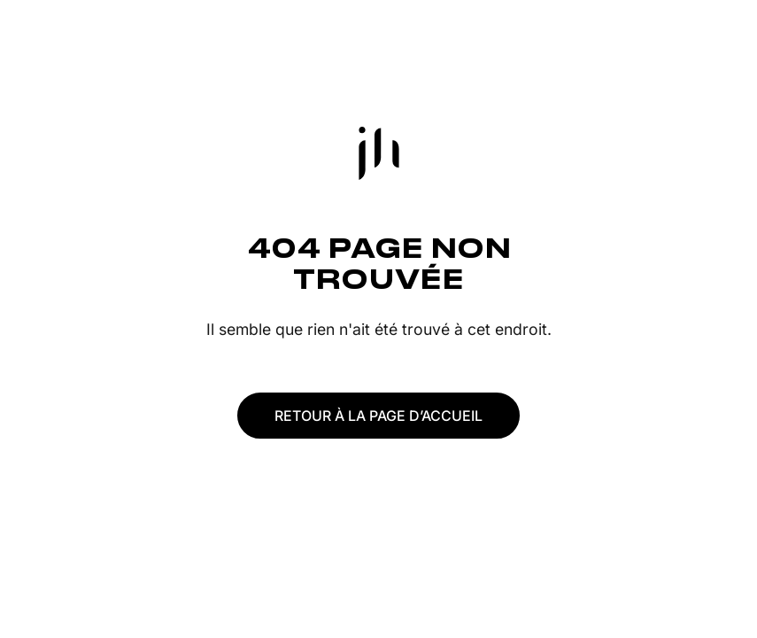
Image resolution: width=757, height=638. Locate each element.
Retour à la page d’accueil (378, 415)
